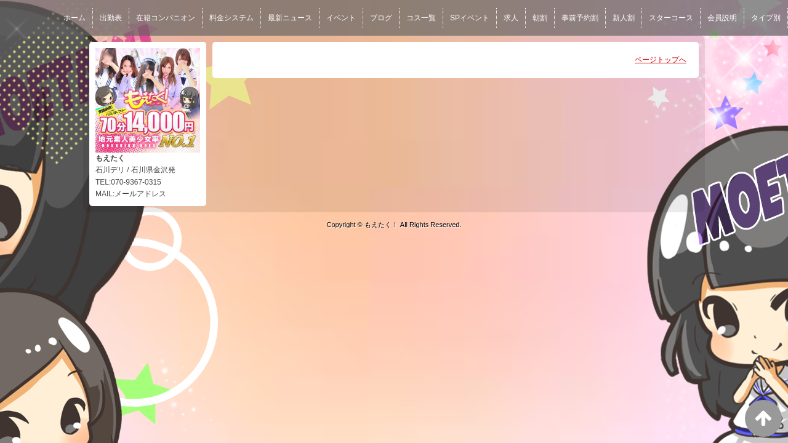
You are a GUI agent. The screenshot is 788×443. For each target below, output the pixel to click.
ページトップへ (660, 59)
